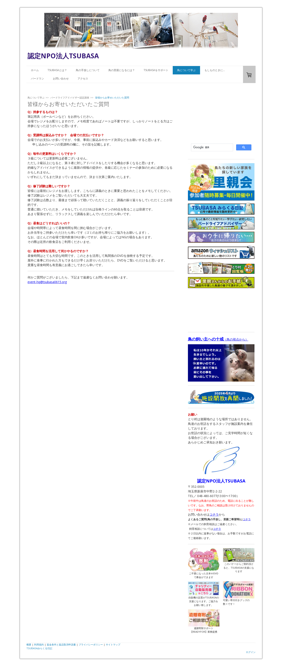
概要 (28, 644)
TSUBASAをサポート (156, 70)
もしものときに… (214, 70)
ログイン (251, 652)
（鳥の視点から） (218, 339)
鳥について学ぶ (186, 70)
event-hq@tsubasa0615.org (47, 282)
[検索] (211, 147)
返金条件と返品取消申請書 (61, 644)
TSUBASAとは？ (57, 70)
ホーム (35, 70)
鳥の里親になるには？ (121, 70)
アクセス (83, 78)
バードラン (37, 78)
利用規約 (39, 644)
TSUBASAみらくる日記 (39, 648)
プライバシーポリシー (91, 644)
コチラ (214, 514)
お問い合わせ (61, 78)
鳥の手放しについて (88, 70)
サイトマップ (113, 644)
